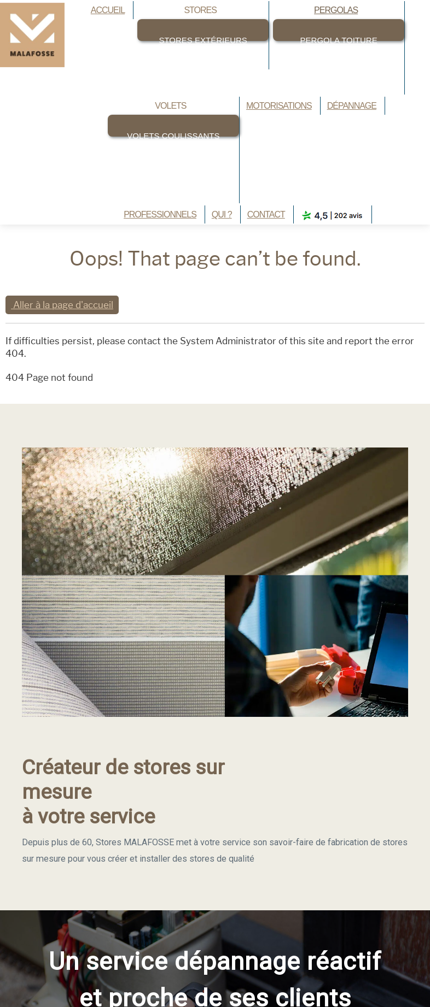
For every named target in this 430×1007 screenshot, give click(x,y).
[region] (215, 657)
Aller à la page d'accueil (62, 304)
